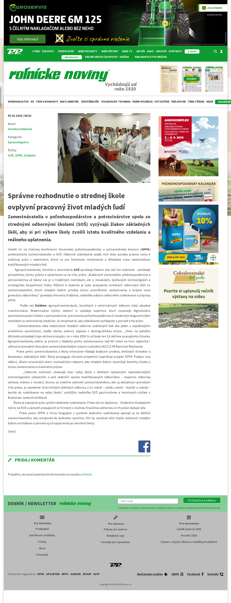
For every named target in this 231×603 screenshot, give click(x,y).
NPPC (65, 574)
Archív (140, 51)
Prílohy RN (178, 101)
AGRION (76, 574)
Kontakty (175, 51)
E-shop (42, 541)
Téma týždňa (196, 101)
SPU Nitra (53, 574)
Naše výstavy (110, 51)
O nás (36, 51)
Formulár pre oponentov (115, 542)
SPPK (18, 155)
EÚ (32, 101)
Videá (209, 101)
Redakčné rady (115, 535)
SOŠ (11, 155)
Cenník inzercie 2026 (189, 529)
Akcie (42, 548)
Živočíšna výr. (90, 101)
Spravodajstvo (18, 101)
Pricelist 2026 (189, 535)
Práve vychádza (142, 101)
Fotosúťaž (162, 101)
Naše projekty (88, 51)
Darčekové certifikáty (42, 535)
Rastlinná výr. (69, 101)
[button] (202, 500)
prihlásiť (86, 474)
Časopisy (49, 51)
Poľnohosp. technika (115, 101)
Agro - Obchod (157, 51)
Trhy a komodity (47, 101)
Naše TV (128, 51)
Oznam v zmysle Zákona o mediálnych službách (189, 542)
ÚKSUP (87, 574)
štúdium (30, 155)
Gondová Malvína (20, 129)
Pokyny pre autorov (115, 529)
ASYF (96, 574)
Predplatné (67, 51)
